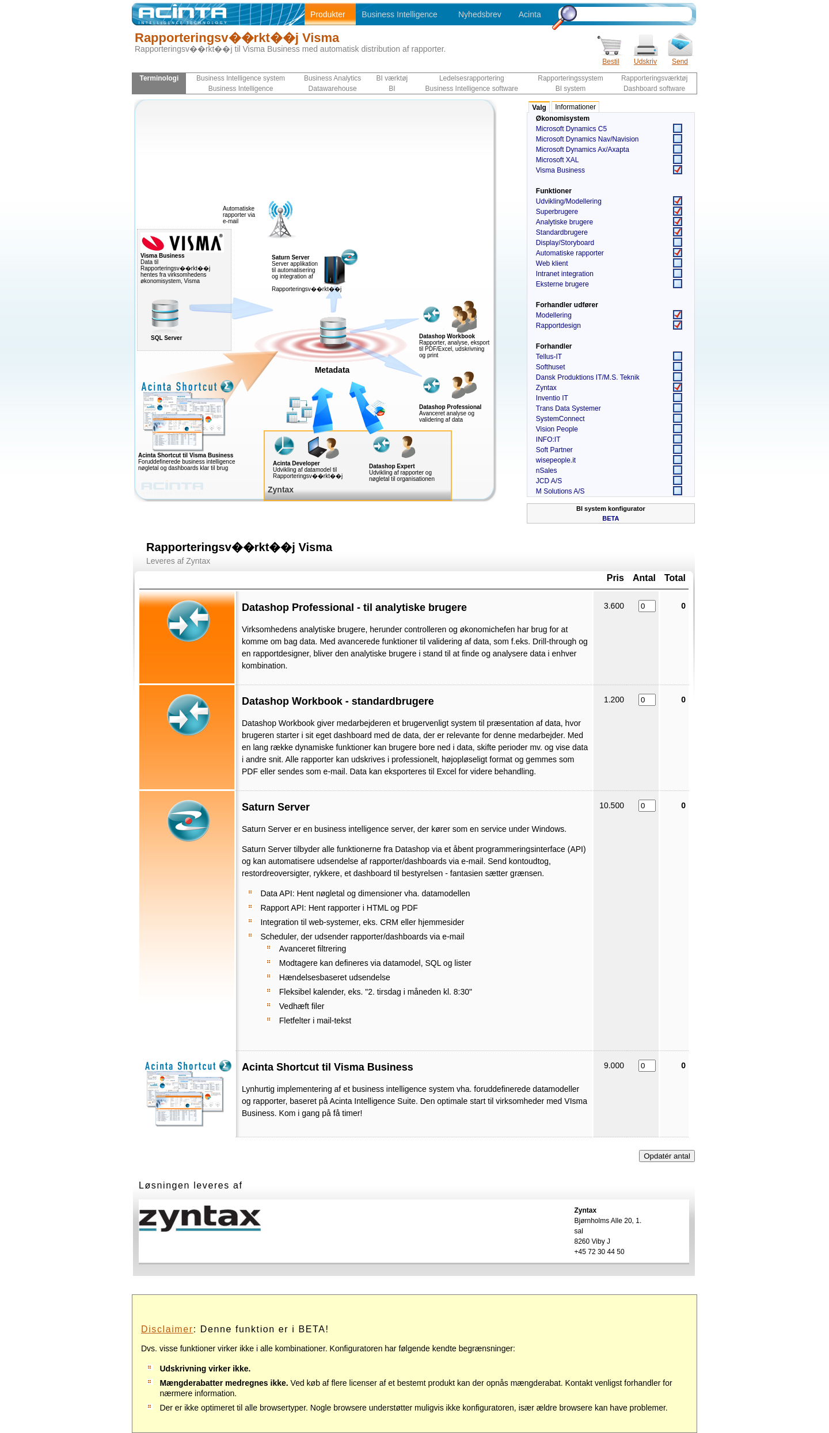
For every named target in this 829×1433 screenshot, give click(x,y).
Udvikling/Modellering (569, 201)
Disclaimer (167, 1329)
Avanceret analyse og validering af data (446, 416)
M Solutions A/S (560, 491)
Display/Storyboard (565, 243)
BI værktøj (392, 78)
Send (680, 58)
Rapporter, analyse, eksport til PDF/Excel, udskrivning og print (454, 348)
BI (392, 89)
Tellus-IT (549, 357)
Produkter (327, 14)
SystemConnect (560, 419)
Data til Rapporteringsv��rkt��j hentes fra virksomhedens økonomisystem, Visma (182, 265)
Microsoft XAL (557, 160)
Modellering (554, 315)
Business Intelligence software (471, 89)
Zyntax (546, 388)
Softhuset (550, 367)
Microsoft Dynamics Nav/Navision (587, 139)
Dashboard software (654, 89)
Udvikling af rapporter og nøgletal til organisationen (402, 475)
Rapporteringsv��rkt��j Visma (237, 37)
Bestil (611, 58)
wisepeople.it (556, 460)
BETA (610, 518)
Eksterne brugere (562, 284)
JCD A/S (549, 481)
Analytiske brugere (564, 222)
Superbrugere (557, 212)
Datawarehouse (333, 89)
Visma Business (560, 170)
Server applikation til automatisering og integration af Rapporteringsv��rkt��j (306, 273)
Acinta (530, 14)
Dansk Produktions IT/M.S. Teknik (588, 377)
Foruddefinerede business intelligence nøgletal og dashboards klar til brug (210, 459)
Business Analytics (332, 78)
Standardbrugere (562, 232)
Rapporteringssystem (570, 78)
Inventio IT (552, 398)
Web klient (552, 263)
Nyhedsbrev (479, 14)
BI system (571, 89)
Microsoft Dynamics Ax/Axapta (582, 150)
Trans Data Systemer (568, 408)
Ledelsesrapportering (471, 78)
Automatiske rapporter (570, 253)
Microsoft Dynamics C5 (571, 129)
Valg (539, 108)
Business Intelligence (400, 14)
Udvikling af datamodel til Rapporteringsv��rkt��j (308, 473)
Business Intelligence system (240, 78)
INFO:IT (548, 439)
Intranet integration (565, 274)
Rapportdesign (558, 326)
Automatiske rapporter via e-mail (239, 214)
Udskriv (645, 58)
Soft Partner (554, 450)
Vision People (557, 429)
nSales (546, 471)
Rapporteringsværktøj (654, 78)
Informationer (575, 107)
